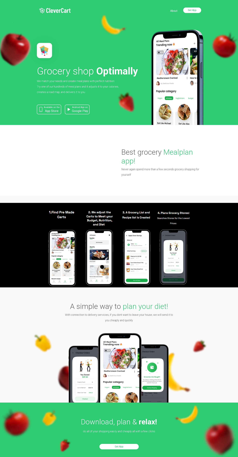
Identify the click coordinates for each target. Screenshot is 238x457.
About (173, 10)
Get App (192, 10)
